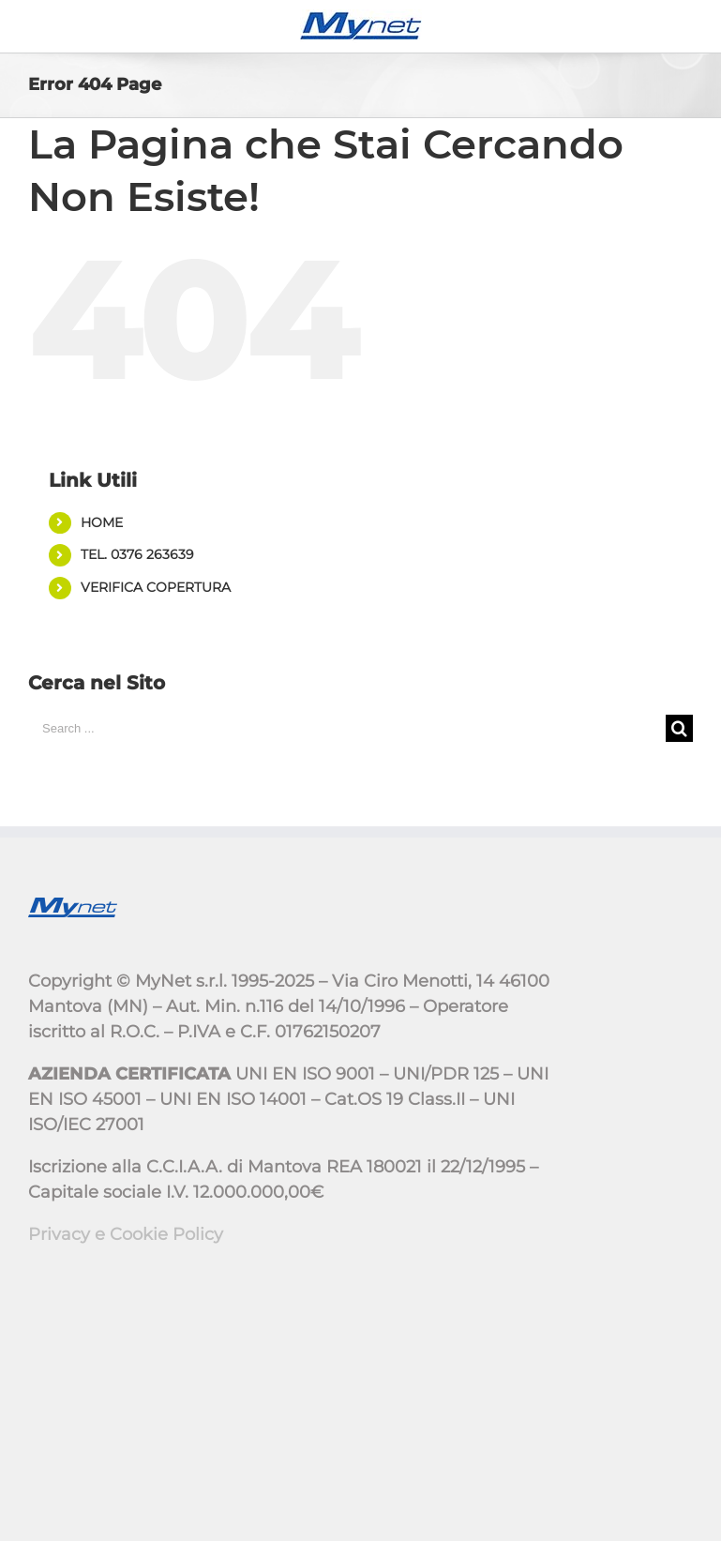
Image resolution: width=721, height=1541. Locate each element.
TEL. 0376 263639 (137, 554)
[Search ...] (347, 728)
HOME (102, 522)
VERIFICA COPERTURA (156, 587)
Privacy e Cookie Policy (125, 1234)
